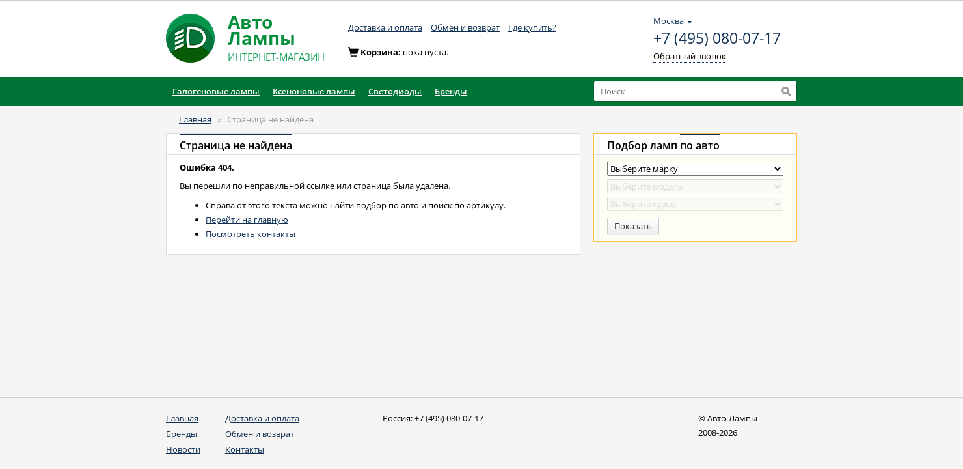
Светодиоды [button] (395, 91)
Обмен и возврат (465, 27)
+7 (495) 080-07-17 (717, 38)
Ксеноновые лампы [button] (314, 91)
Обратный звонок (689, 56)
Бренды (181, 434)
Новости (183, 449)
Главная (195, 119)
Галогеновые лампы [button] (216, 91)
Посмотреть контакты (250, 234)
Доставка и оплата (385, 27)
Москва (672, 21)
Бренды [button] (451, 91)
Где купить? (532, 27)
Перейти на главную (247, 219)
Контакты (244, 449)
